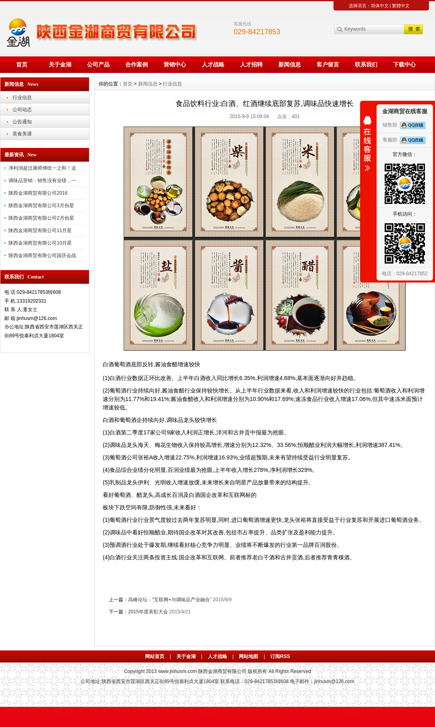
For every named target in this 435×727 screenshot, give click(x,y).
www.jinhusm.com (177, 671)
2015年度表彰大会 (148, 612)
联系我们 (366, 64)
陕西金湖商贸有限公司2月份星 (41, 218)
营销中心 (175, 64)
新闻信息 (289, 64)
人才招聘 (251, 64)
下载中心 (404, 64)
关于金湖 (60, 64)
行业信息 (22, 97)
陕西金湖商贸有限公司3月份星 (41, 205)
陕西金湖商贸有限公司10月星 (40, 243)
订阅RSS (280, 656)
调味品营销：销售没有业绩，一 (42, 180)
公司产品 (98, 64)
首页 (21, 64)
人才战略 (213, 64)
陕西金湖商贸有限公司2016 (38, 193)
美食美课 (22, 134)
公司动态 (22, 109)
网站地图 (248, 656)
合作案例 (136, 64)
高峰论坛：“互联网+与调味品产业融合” (169, 599)
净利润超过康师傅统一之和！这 (42, 168)
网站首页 (154, 656)
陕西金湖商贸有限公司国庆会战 (42, 255)
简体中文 (380, 5)
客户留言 (328, 64)
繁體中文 (401, 5)
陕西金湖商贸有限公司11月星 (40, 230)
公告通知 (22, 122)
